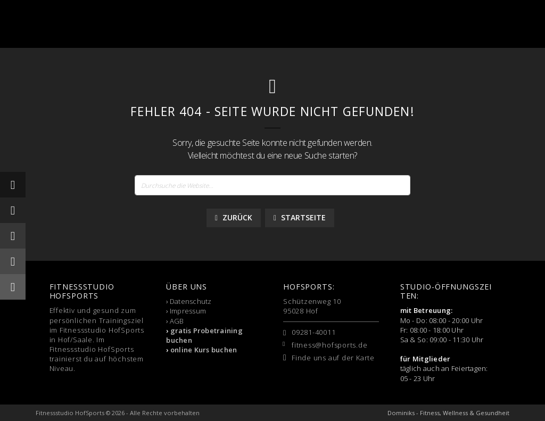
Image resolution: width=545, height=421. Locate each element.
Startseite (300, 217)
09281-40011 (314, 332)
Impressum (188, 311)
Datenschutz (191, 301)
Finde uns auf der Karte (333, 357)
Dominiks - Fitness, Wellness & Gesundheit (448, 413)
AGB (177, 321)
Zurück (233, 217)
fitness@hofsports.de (330, 345)
